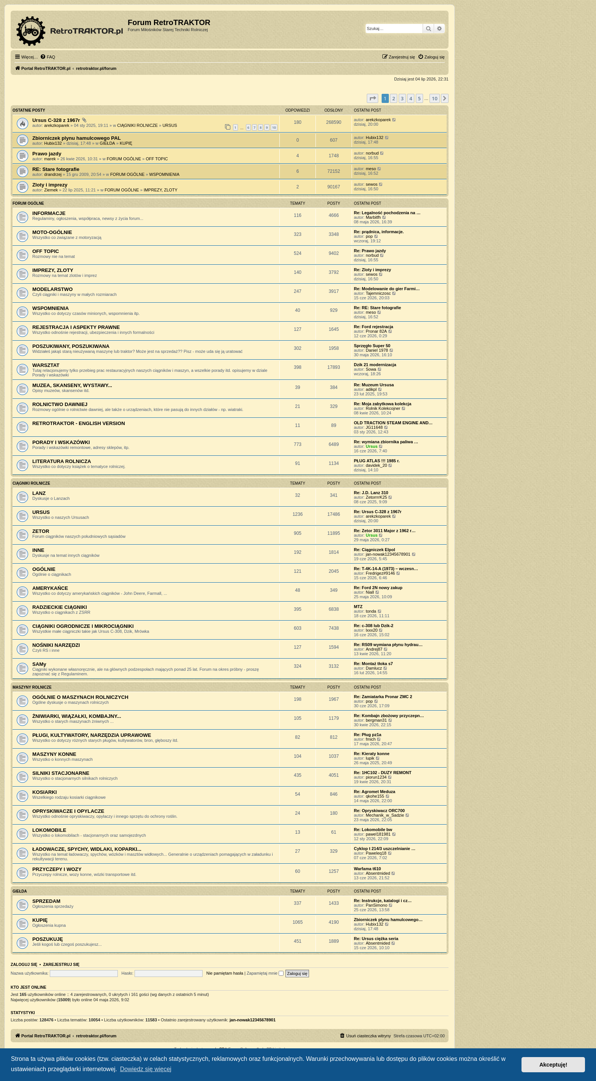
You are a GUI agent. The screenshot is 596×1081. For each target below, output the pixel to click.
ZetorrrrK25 (376, 497)
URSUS (169, 125)
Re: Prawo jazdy (370, 250)
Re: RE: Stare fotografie (377, 307)
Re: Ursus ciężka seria (376, 938)
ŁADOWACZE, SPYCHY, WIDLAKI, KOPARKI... (86, 849)
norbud (372, 153)
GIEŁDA (107, 143)
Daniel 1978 (377, 350)
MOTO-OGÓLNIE (52, 232)
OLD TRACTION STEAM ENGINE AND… (393, 422)
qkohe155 (375, 796)
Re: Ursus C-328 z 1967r (377, 511)
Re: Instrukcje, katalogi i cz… (383, 900)
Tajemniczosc (378, 293)
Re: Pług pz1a (367, 734)
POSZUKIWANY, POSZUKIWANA (70, 346)
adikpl (371, 389)
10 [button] (434, 98)
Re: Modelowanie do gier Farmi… (387, 288)
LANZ (39, 493)
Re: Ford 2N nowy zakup (378, 587)
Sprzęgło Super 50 (372, 345)
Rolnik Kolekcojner (383, 408)
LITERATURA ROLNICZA (61, 461)
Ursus (371, 446)
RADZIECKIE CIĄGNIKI (59, 607)
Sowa (371, 369)
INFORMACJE (48, 213)
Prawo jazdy (46, 153)
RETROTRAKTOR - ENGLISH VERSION (78, 423)
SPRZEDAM (46, 901)
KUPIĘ (126, 143)
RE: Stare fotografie (55, 169)
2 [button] (393, 98)
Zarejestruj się (61, 964)
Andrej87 (374, 649)
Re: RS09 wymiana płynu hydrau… (388, 644)
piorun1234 (376, 777)
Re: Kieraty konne (372, 753)
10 (274, 127)
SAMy (39, 664)
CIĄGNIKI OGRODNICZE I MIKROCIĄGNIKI (83, 626)
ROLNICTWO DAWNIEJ (59, 404)
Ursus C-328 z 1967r (56, 120)
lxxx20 (371, 630)
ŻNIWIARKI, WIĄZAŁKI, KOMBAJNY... (76, 716)
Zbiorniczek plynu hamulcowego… (388, 919)
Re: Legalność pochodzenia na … (387, 212)
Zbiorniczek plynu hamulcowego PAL (76, 138)
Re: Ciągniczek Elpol (374, 549)
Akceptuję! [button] (553, 1065)
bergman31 (376, 720)
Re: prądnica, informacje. (379, 231)
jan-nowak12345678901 (388, 554)
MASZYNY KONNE (54, 754)
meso (371, 168)
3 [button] (402, 98)
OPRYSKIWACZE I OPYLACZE (68, 811)
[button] (372, 98)
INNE (38, 550)
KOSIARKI (44, 792)
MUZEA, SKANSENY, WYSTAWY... (72, 385)
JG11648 (374, 427)
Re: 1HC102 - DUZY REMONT (382, 772)
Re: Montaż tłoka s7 (373, 663)
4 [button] (410, 98)
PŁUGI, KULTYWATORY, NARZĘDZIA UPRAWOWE (91, 735)
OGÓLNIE (43, 569)
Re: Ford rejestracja (373, 326)
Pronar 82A (376, 331)
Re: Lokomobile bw (373, 829)
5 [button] (419, 98)
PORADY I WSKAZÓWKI (61, 442)
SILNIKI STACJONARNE (60, 773)
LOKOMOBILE (49, 830)
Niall (370, 592)
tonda (371, 611)
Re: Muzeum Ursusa (374, 384)
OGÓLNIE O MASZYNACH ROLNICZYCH (80, 697)
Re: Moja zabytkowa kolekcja (382, 403)
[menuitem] (47, 57)
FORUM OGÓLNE (124, 158)
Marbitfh (373, 217)
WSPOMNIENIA (164, 174)
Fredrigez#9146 (380, 573)
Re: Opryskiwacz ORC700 (379, 810)
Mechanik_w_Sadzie (385, 815)
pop (369, 236)
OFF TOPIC (157, 158)
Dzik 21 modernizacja (375, 364)
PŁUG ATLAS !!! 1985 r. (376, 460)
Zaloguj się (24, 964)
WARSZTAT (45, 365)
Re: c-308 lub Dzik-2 (373, 625)
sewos (371, 184)
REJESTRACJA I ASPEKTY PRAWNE (76, 327)
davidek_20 (376, 465)
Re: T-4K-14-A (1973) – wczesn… (386, 568)
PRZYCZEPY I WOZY (56, 869)
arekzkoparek (56, 125)
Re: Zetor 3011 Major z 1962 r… (385, 530)
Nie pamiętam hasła (224, 973)
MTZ (358, 606)
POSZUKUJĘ (47, 939)
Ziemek (51, 190)
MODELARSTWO (52, 289)
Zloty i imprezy (49, 185)
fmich (371, 739)
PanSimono (376, 905)
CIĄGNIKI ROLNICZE (137, 125)
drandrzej (53, 174)
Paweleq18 (376, 853)
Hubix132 (53, 143)
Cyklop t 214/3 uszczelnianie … (384, 848)
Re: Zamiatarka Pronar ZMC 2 (383, 696)
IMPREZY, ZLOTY (161, 190)
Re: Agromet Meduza (374, 791)
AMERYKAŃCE (50, 588)
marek (50, 158)
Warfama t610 (367, 868)
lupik (370, 758)
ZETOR (40, 531)
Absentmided (378, 873)
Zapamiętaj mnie (265, 973)
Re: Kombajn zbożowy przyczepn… (389, 715)
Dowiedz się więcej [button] (145, 1069)
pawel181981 (378, 834)
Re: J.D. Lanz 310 (371, 492)
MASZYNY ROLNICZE (32, 687)
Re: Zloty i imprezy (372, 269)
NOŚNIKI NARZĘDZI (56, 645)
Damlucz (374, 668)
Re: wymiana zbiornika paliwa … (386, 441)
